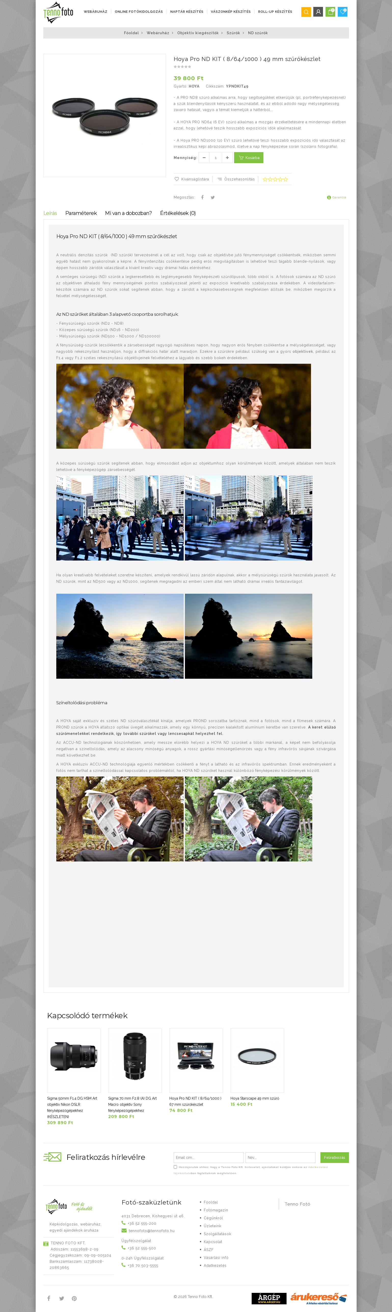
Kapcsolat (213, 1242)
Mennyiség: (185, 158)
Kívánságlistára (191, 179)
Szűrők (233, 33)
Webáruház (95, 12)
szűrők (94, 323)
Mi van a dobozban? (128, 213)
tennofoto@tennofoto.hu (152, 1231)
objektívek (303, 351)
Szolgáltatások (217, 1234)
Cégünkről (213, 1218)
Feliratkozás (334, 1158)
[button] (161, 58)
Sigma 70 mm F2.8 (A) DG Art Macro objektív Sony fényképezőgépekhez (132, 1104)
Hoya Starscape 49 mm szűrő (255, 1098)
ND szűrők (258, 33)
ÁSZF (209, 1250)
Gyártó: (180, 86)
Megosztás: (184, 197)
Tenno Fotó (297, 1204)
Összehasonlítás (236, 179)
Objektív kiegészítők (198, 33)
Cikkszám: (215, 86)
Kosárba (249, 157)
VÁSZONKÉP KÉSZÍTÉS (231, 12)
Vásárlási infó (216, 1258)
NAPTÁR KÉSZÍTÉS (187, 12)
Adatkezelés (215, 1266)
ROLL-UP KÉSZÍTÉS (275, 12)
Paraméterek (81, 213)
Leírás (50, 213)
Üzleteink (212, 1226)
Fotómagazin (216, 1210)
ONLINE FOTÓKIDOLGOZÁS (139, 12)
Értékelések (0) (178, 213)
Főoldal (131, 33)
